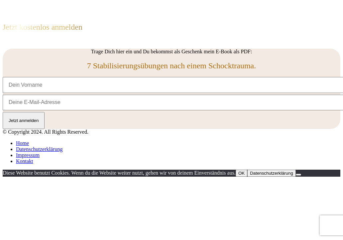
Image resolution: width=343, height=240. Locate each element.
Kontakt (24, 161)
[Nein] (298, 175)
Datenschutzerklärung (39, 149)
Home (22, 143)
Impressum (28, 155)
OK (241, 173)
